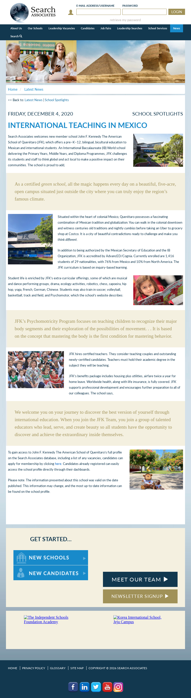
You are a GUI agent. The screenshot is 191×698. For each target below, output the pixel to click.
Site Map (77, 668)
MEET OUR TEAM (140, 579)
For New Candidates (29, 568)
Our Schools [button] (35, 28)
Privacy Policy (33, 668)
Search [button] (16, 36)
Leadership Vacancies (61, 28)
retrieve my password (125, 20)
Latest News (34, 100)
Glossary (57, 668)
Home (12, 668)
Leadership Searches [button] (129, 28)
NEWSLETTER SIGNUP (140, 596)
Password (130, 5)
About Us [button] (16, 28)
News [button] (176, 28)
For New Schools (26, 552)
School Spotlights (57, 100)
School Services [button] (157, 28)
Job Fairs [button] (105, 28)
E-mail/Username (95, 5)
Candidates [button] (88, 28)
